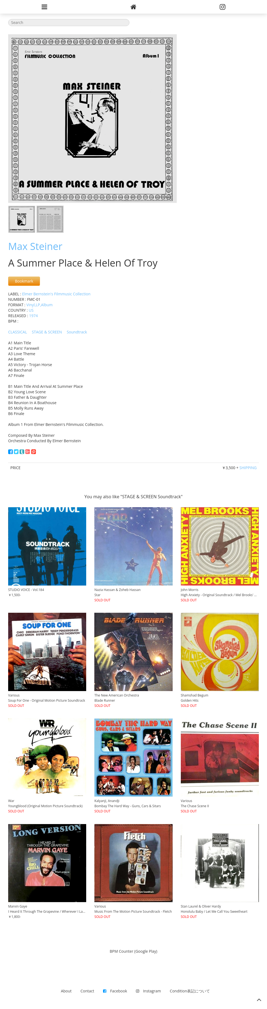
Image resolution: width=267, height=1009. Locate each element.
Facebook (115, 990)
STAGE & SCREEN (47, 332)
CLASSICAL (17, 332)
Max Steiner (35, 246)
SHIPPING (248, 467)
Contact (87, 990)
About (66, 990)
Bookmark (24, 281)
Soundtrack (77, 332)
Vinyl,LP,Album (39, 304)
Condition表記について (190, 990)
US (31, 310)
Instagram (148, 990)
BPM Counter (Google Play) (133, 951)
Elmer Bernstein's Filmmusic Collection (56, 293)
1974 (33, 315)
